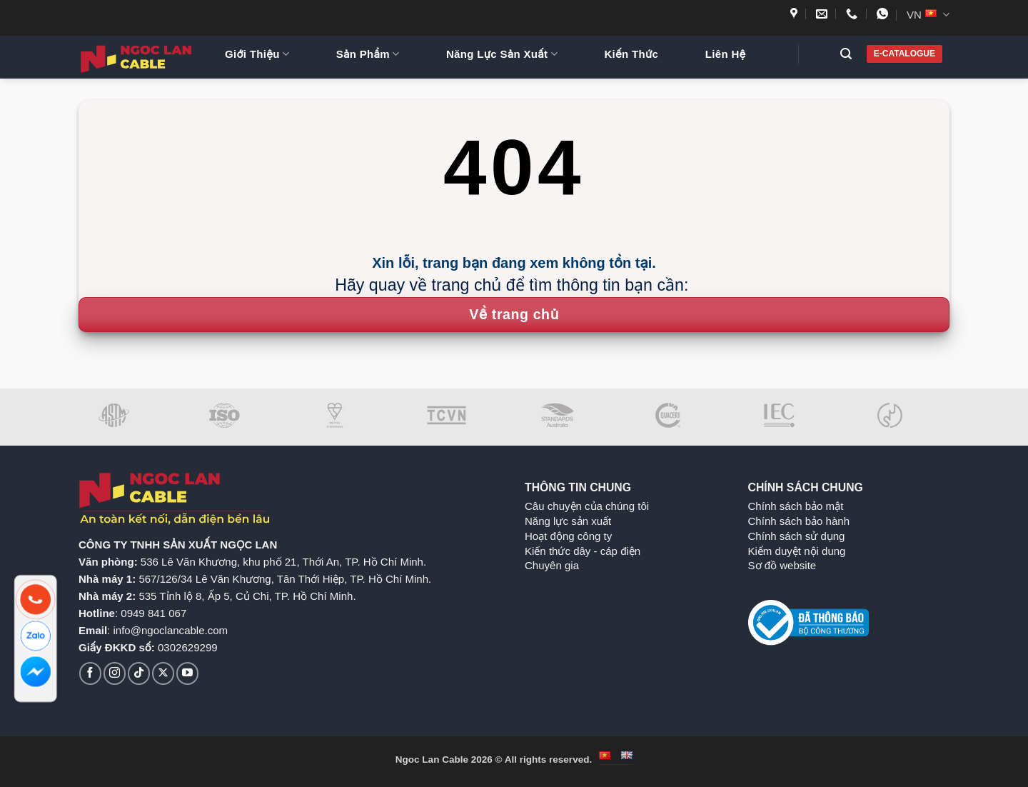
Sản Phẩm (368, 54)
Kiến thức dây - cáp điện (582, 551)
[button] (851, 54)
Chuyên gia (552, 565)
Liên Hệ (725, 54)
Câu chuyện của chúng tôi (587, 506)
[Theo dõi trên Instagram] (115, 673)
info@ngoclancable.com (170, 630)
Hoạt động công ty (568, 536)
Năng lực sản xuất (568, 521)
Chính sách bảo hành (799, 521)
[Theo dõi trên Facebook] (90, 673)
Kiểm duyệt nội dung (797, 551)
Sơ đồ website (782, 565)
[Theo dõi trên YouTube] (187, 673)
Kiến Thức (631, 54)
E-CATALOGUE (904, 54)
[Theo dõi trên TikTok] (139, 673)
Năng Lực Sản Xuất (502, 54)
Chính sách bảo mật (796, 506)
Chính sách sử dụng (796, 536)
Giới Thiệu (257, 54)
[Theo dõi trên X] (163, 673)
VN (928, 14)
